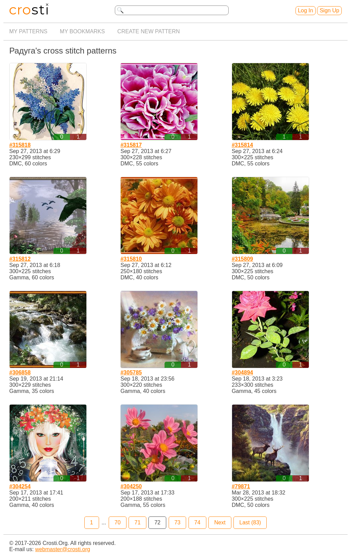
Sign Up (329, 10)
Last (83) (250, 522)
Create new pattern (148, 31)
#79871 (241, 486)
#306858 (20, 372)
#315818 (20, 145)
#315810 (131, 259)
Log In (305, 10)
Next (220, 522)
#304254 (20, 486)
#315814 (242, 145)
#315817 (131, 145)
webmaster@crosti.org (62, 549)
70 (117, 522)
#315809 (242, 259)
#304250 (131, 486)
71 (137, 522)
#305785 (131, 372)
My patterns (28, 31)
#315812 (20, 259)
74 (197, 522)
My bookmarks (82, 31)
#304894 (242, 372)
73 (177, 522)
